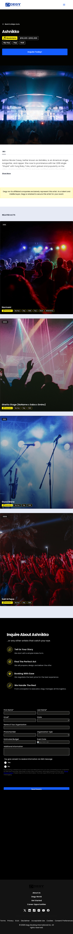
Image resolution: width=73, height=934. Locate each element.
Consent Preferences (64, 920)
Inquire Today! (35, 52)
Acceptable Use (38, 920)
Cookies (50, 920)
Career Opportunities (36, 904)
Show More (6, 173)
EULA (17, 920)
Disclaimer (25, 920)
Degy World (36, 896)
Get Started (36, 900)
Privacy (10, 920)
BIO (4, 151)
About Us (36, 893)
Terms (3, 920)
